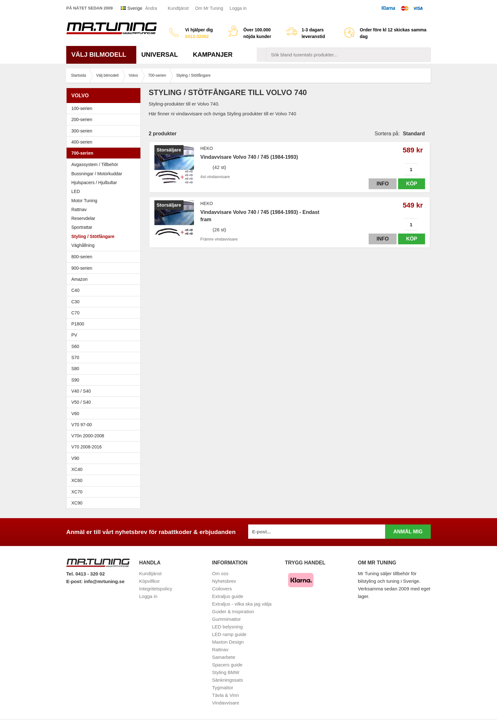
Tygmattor (222, 687)
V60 (75, 413)
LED (75, 191)
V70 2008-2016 (105, 446)
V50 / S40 (105, 402)
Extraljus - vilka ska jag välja (242, 604)
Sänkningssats (227, 680)
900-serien (105, 268)
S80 (105, 368)
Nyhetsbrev (224, 581)
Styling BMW (225, 672)
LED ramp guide (229, 634)
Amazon (79, 279)
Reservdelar (83, 218)
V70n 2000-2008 (105, 435)
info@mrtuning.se (104, 581)
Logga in (238, 8)
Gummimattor (226, 619)
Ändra (151, 8)
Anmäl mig (408, 531)
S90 (105, 379)
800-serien (105, 256)
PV (74, 335)
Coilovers (222, 588)
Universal (162, 54)
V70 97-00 (105, 424)
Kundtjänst (178, 8)
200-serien (105, 119)
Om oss (220, 573)
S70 (105, 357)
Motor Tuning (105, 200)
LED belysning (227, 626)
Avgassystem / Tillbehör (94, 164)
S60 (105, 346)
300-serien (105, 130)
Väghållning (82, 245)
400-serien (105, 142)
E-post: (75, 581)
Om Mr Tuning (209, 8)
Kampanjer (213, 54)
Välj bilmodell (101, 54)
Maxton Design (228, 642)
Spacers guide (227, 664)
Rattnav (79, 209)
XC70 (76, 491)
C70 (105, 312)
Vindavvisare (225, 702)
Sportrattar (81, 227)
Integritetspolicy (155, 588)
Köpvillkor (149, 581)
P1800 (77, 323)
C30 (105, 301)
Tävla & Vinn (225, 695)
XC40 (76, 469)
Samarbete (223, 657)
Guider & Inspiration (233, 611)
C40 (75, 290)
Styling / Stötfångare (92, 236)
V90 (75, 458)
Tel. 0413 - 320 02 (85, 573)
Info (383, 183)
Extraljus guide (227, 596)
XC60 (76, 480)
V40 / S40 (105, 391)
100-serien (105, 108)
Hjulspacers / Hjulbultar (94, 182)
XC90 (76, 502)
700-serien (105, 153)
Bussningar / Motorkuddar (96, 173)
